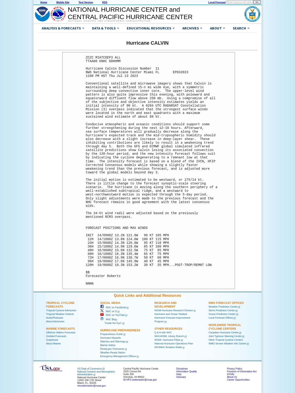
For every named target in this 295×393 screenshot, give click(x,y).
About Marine (53, 343)
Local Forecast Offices (221, 317)
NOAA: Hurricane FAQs (167, 339)
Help (178, 374)
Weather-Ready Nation (112, 352)
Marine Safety (107, 345)
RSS (104, 2)
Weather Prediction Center (223, 306)
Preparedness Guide (111, 334)
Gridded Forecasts (56, 336)
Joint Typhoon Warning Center (225, 336)
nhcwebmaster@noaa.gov (91, 385)
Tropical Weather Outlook (60, 314)
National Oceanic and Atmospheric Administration (109, 21)
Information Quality (186, 371)
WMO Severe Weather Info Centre (227, 343)
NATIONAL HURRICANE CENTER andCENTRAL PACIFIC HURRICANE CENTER (130, 13)
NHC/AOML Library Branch (169, 336)
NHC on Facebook (113, 307)
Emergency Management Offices (118, 356)
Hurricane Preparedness (120, 330)
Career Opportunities (238, 379)
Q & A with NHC (163, 332)
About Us (232, 377)
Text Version (86, 2)
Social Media (110, 303)
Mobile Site (62, 2)
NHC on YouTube (112, 315)
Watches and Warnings (112, 341)
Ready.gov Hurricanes (112, 348)
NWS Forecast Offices (226, 303)
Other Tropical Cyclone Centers (226, 339)
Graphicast (52, 339)
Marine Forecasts (60, 328)
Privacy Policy (234, 368)
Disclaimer (182, 368)
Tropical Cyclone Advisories (61, 310)
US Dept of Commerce (89, 368)
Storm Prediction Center (222, 310)
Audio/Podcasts (54, 317)
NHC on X (108, 311)
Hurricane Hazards (110, 337)
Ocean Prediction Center (222, 314)
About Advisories (55, 321)
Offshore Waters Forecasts (60, 332)
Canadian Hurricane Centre (224, 332)
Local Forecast (217, 2)
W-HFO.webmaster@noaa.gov (140, 379)
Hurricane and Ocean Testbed (170, 314)
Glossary (181, 377)
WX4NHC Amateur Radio (168, 347)
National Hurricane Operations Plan (173, 343)
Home (43, 2)
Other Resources (168, 328)
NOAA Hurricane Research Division (173, 310)
